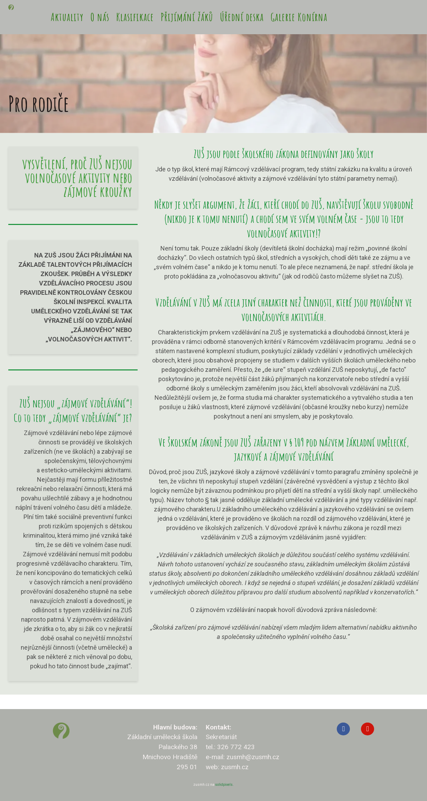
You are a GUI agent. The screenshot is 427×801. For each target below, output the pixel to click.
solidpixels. (224, 784)
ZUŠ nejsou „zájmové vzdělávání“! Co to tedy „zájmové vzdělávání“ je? (73, 425)
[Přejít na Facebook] (343, 729)
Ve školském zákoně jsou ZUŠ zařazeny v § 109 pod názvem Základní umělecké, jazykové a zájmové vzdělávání (284, 463)
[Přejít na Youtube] (367, 729)
